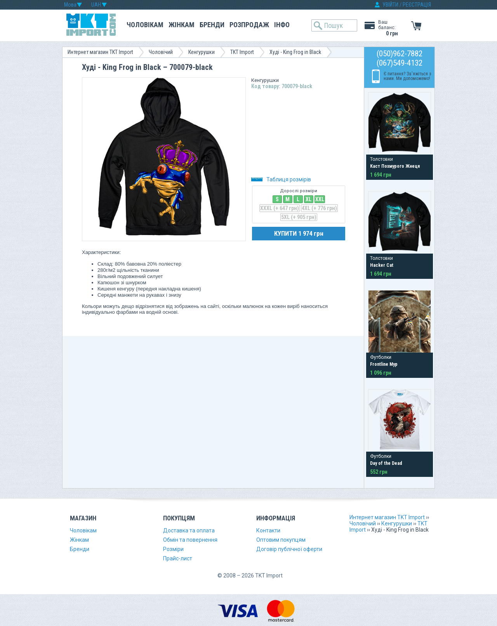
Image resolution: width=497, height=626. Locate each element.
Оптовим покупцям (281, 540)
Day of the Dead (386, 463)
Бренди (212, 25)
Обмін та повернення (190, 540)
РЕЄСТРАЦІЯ (417, 5)
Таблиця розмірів (281, 179)
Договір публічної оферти (289, 549)
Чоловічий (161, 52)
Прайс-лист (177, 558)
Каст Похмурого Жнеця (395, 166)
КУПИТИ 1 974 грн (298, 233)
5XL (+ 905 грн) (298, 217)
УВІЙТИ (390, 5)
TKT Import (242, 52)
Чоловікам (145, 25)
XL (308, 199)
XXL (319, 199)
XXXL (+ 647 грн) (279, 208)
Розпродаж (249, 25)
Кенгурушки (201, 52)
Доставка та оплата (189, 530)
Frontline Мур (384, 364)
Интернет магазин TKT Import (100, 52)
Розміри (173, 549)
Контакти (268, 530)
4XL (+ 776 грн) (319, 208)
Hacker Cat (381, 265)
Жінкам (182, 25)
